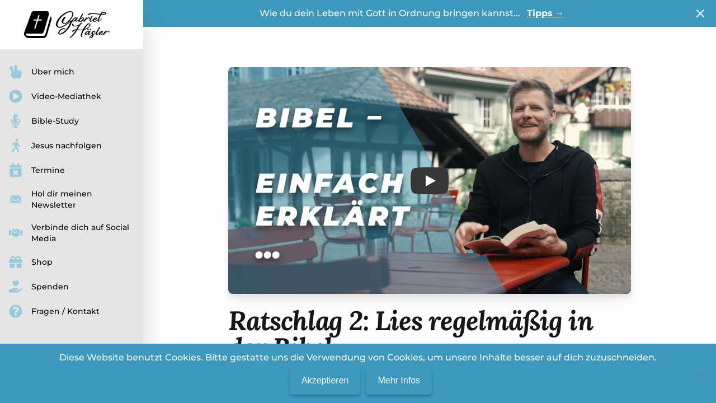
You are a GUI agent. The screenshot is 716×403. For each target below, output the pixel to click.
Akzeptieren (325, 380)
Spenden (39, 286)
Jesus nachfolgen (55, 145)
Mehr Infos (399, 380)
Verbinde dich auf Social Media (69, 232)
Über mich (41, 71)
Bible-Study (44, 121)
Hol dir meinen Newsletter (50, 199)
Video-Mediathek (55, 96)
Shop (31, 262)
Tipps (545, 13)
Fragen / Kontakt (54, 311)
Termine (37, 170)
